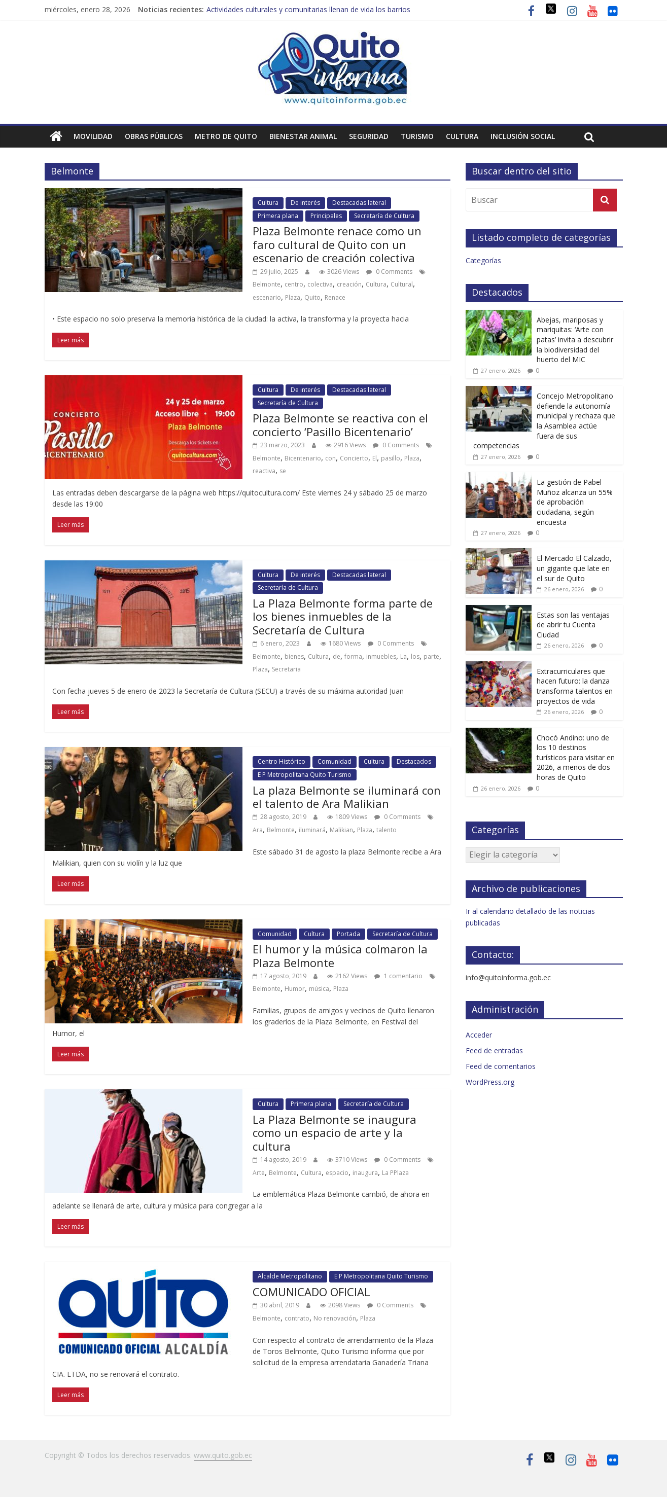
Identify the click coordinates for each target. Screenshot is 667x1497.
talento (386, 830)
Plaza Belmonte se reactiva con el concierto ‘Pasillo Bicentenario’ (340, 424)
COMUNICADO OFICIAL (311, 1291)
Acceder (479, 1035)
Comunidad (335, 761)
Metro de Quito (226, 136)
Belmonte (266, 284)
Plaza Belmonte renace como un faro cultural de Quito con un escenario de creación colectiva (337, 244)
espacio (337, 1172)
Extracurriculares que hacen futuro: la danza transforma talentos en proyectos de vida (575, 686)
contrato (297, 1318)
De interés (305, 202)
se (282, 471)
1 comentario (398, 976)
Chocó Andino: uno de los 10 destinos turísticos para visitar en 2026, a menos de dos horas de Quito (576, 757)
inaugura (365, 1172)
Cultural (402, 284)
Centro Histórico (281, 761)
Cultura (462, 136)
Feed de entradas (494, 1050)
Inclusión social (522, 136)
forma (353, 656)
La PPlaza (395, 1172)
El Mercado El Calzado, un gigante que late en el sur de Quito (574, 568)
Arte (259, 1172)
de (336, 656)
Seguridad (369, 136)
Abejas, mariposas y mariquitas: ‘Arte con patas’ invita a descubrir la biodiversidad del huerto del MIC (575, 339)
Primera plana (278, 215)
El (374, 458)
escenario (267, 297)
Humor (295, 988)
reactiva (264, 471)
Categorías (483, 260)
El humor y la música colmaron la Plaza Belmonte (340, 955)
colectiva (320, 284)
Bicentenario (303, 458)
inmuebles (381, 656)
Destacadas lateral (359, 202)
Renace (335, 297)
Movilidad (93, 136)
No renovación (334, 1318)
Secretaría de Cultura (384, 215)
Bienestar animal (303, 136)
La (403, 656)
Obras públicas (154, 136)
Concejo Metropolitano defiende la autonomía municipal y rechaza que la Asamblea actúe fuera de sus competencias (544, 420)
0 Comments (389, 271)
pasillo (390, 458)
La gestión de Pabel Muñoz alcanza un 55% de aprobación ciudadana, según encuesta (575, 501)
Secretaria (286, 669)
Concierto (354, 458)
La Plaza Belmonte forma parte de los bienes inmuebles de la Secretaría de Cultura (343, 616)
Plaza (292, 297)
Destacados (414, 761)
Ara (258, 830)
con (330, 458)
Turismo (417, 136)
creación (349, 284)
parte (431, 656)
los (415, 656)
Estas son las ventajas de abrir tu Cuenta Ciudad (573, 624)
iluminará (312, 830)
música (319, 988)
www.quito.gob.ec (223, 1455)
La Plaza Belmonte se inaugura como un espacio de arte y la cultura (334, 1133)
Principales (326, 215)
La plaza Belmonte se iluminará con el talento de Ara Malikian (347, 796)
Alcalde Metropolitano (290, 1276)
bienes (294, 656)
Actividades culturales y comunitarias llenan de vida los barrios (308, 9)
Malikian (341, 830)
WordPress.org (490, 1082)
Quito (312, 297)
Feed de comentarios (501, 1066)
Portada (348, 934)
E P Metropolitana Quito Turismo (305, 774)
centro (294, 284)
